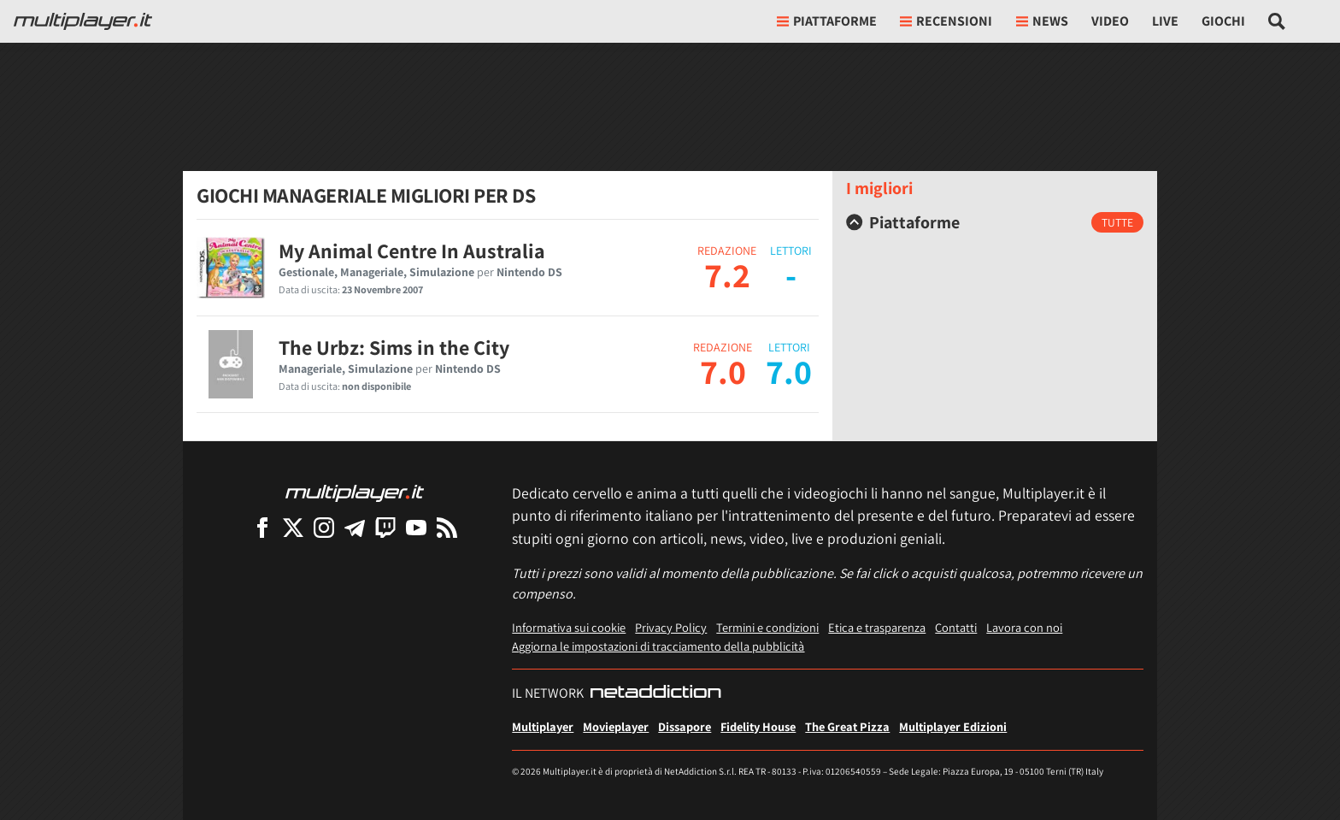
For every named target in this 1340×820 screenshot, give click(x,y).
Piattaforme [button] (827, 21)
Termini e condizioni (767, 627)
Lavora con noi (1024, 627)
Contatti (956, 627)
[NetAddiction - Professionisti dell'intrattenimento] (655, 693)
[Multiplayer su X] (293, 527)
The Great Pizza (847, 726)
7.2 (727, 274)
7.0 (723, 371)
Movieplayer (616, 726)
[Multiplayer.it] (83, 21)
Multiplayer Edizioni (953, 726)
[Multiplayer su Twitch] (385, 527)
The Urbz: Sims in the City (394, 347)
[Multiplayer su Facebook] (262, 527)
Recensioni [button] (946, 21)
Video (1110, 21)
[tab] (994, 222)
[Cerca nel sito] (1277, 21)
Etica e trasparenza (877, 627)
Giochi (1223, 21)
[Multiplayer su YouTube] (416, 527)
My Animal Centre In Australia (412, 250)
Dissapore (684, 726)
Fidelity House (758, 726)
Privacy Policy (671, 627)
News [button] (1042, 21)
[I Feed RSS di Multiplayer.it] (447, 527)
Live (1165, 21)
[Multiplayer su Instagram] (324, 527)
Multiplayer (542, 726)
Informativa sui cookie (569, 627)
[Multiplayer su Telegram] (354, 527)
